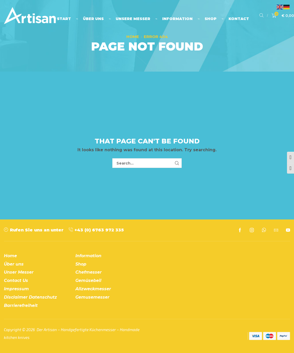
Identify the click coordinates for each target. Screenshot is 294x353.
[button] (261, 15)
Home (132, 36)
